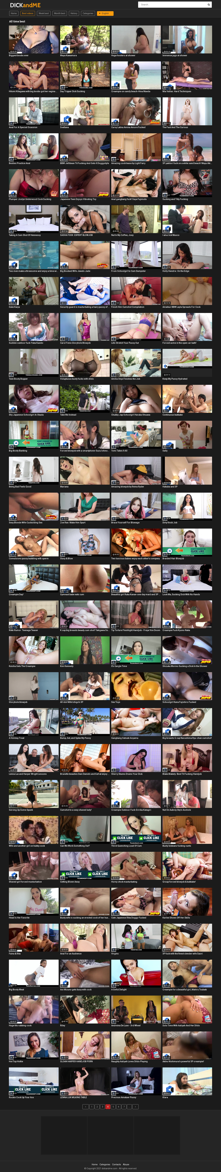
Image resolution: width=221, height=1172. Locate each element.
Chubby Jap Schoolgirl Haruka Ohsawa (130, 415)
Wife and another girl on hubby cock (27, 846)
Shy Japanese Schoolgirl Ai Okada (26, 415)
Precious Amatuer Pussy (123, 1097)
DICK (18, 5)
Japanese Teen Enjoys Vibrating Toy (78, 199)
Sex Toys (115, 702)
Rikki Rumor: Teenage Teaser (23, 630)
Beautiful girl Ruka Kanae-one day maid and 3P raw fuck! (136, 594)
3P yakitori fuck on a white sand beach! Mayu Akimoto (187, 163)
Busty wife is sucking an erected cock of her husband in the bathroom (85, 917)
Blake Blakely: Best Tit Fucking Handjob (182, 774)
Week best (44, 13)
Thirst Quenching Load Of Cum (126, 846)
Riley (62, 1025)
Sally (165, 450)
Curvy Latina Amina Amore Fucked (128, 127)
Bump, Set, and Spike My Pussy (75, 738)
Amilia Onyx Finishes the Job (125, 379)
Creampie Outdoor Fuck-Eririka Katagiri (131, 810)
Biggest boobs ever (19, 55)
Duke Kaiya (14, 307)
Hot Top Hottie (16, 1061)
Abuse (126, 1164)
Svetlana (64, 127)
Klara (165, 1097)
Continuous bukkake (173, 415)
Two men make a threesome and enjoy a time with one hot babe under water (34, 271)
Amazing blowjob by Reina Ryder (127, 486)
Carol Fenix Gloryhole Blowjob (75, 343)
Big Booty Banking (18, 450)
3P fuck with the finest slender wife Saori (183, 953)
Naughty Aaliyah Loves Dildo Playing (129, 1061)
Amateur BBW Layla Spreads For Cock (181, 307)
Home (14, 13)
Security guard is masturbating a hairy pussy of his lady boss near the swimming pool (85, 307)
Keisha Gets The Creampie (22, 666)
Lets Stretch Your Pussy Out (125, 343)
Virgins (115, 953)
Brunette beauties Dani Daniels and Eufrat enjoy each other (85, 774)
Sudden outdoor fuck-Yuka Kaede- (26, 343)
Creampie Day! (16, 594)
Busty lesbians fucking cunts (177, 846)
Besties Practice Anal (19, 163)
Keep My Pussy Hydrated (175, 379)
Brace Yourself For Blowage (125, 522)
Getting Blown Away (70, 882)
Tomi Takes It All (119, 450)
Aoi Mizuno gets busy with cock (75, 989)
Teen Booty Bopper (18, 379)
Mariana (64, 486)
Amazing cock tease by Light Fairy (128, 163)
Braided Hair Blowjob (173, 558)
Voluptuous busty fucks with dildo (77, 379)
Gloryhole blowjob (18, 702)
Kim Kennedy (66, 666)
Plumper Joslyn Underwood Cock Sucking (30, 199)
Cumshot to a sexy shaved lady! (76, 810)
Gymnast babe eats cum (72, 594)
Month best (59, 13)
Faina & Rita (15, 953)
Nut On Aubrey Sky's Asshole (177, 810)
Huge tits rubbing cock (20, 1025)
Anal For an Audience (70, 953)
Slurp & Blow (66, 558)
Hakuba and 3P (170, 486)
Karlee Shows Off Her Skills (176, 917)
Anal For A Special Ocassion (23, 127)
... (129, 1107)
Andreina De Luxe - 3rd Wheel (126, 1025)
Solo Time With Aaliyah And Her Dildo (181, 1025)
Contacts (116, 1164)
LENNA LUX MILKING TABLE (73, 1097)
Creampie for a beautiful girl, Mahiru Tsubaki (185, 989)
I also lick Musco (171, 235)
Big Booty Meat (16, 989)
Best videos (27, 13)
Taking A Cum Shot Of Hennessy (25, 235)
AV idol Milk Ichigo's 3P (71, 702)
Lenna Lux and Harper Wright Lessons (28, 774)
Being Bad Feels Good (20, 486)
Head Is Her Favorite (19, 917)
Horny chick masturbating (124, 882)
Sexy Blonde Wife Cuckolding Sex (25, 522)
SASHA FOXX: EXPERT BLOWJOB (76, 235)
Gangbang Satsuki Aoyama (124, 738)
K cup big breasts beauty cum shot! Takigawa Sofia (85, 630)
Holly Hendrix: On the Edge (176, 271)
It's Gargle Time (119, 666)
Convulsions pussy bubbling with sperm (29, 558)
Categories (88, 13)
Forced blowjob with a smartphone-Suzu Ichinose (85, 450)
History (74, 13)
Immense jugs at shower (175, 55)
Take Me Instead (68, 415)
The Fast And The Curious (175, 127)
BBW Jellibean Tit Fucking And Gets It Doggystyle (84, 163)
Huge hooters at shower (123, 55)
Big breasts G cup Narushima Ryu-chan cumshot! (187, 738)
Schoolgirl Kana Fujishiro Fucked (179, 702)
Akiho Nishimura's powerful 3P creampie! (183, 1061)
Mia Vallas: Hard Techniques (177, 91)
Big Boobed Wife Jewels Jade (75, 271)
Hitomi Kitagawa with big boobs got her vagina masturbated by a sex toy (34, 91)
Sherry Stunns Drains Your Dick (126, 774)
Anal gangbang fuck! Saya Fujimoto (129, 199)
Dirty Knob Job (170, 522)
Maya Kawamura (68, 55)
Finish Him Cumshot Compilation (127, 307)
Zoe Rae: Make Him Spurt (72, 522)
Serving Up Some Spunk (21, 810)
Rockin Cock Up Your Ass (21, 1097)
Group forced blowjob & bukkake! (179, 882)
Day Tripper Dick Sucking (72, 91)
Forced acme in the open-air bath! (179, 343)
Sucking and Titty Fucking (175, 199)
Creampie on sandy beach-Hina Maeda (130, 91)
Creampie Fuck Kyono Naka (176, 630)
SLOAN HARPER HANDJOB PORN (76, 1061)
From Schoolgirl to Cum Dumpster (128, 271)
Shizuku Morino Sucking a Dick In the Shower (185, 666)
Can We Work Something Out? (75, 846)
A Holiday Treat (16, 738)
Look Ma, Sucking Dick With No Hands (181, 594)
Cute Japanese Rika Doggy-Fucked (128, 917)
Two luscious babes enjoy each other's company (135, 558)
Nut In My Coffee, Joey (122, 235)
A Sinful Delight (118, 989)
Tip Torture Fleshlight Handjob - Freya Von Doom (135, 630)
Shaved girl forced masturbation (25, 882)
